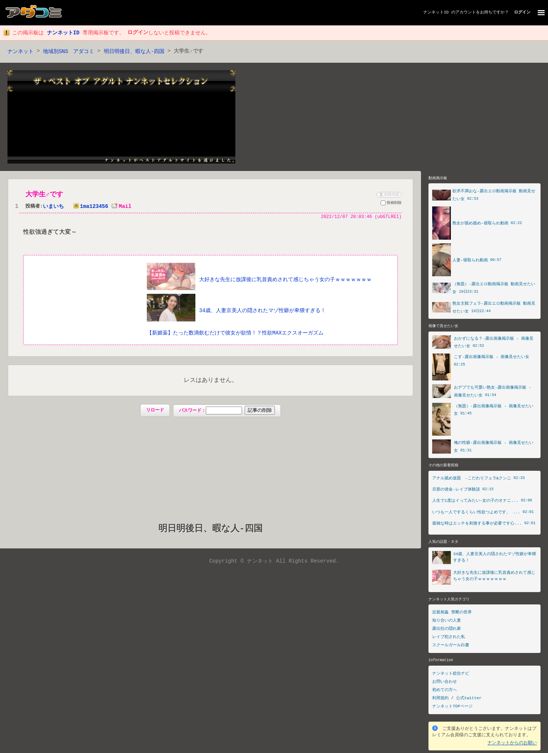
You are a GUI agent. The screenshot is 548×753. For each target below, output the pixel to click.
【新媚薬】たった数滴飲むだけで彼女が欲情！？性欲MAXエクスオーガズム (235, 333)
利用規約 (440, 700)
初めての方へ (444, 692)
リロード (155, 411)
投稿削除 (391, 204)
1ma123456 (89, 207)
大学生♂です (44, 194)
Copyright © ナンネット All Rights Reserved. (274, 562)
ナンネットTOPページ (452, 709)
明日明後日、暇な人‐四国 (134, 51)
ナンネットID (436, 12)
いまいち (53, 207)
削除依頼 (388, 195)
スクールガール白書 (450, 647)
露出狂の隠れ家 (446, 631)
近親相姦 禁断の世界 (452, 614)
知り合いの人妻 (446, 623)
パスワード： (227, 411)
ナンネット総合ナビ (450, 676)
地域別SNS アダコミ (68, 51)
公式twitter (469, 700)
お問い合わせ (444, 684)
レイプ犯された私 (448, 639)
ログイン (522, 12)
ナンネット (20, 51)
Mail (121, 207)
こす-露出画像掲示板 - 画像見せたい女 (491, 358)
